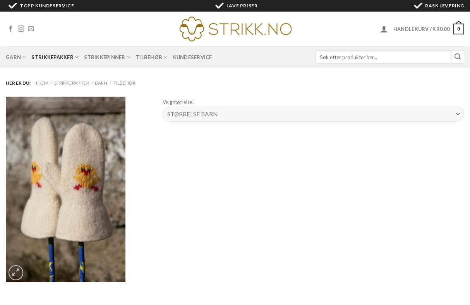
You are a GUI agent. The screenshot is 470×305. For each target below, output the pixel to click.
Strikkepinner (107, 57)
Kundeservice (192, 57)
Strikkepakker (55, 57)
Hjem (42, 83)
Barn (101, 83)
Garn (16, 57)
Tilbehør (152, 57)
